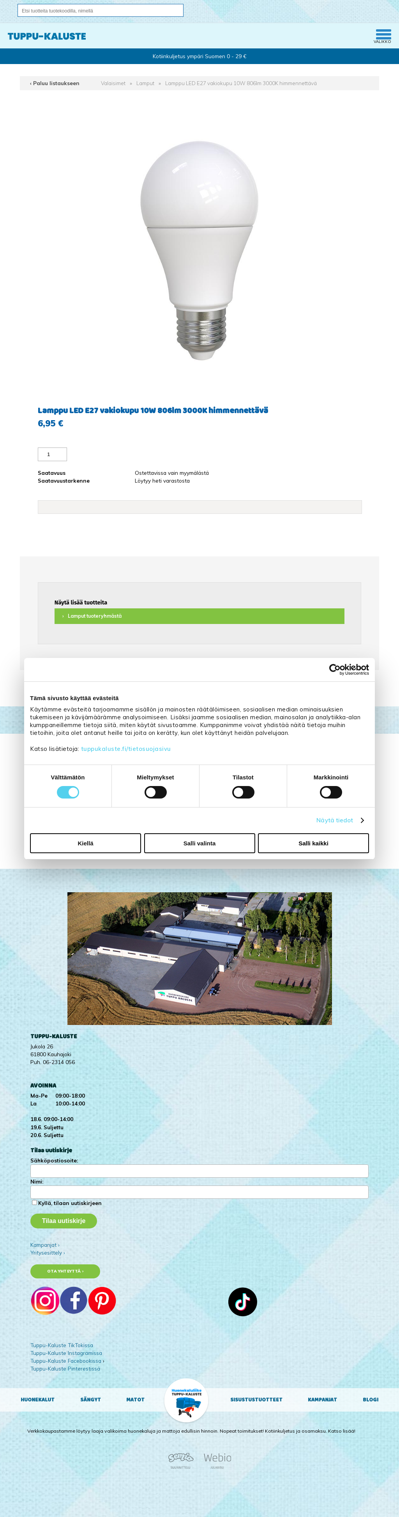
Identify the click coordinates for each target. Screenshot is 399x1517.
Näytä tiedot (334, 820)
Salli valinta (200, 843)
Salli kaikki (313, 843)
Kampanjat (322, 1400)
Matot (135, 1400)
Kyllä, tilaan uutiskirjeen (70, 1203)
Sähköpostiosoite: (54, 1160)
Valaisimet (113, 83)
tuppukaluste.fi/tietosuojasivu (126, 748)
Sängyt (90, 1400)
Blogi (370, 1400)
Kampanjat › (45, 1244)
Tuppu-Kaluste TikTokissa (61, 1345)
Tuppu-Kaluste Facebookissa (65, 1360)
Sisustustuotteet (256, 1400)
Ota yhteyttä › (65, 1271)
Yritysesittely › (47, 1252)
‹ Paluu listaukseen (54, 83)
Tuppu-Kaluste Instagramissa (66, 1352)
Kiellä (85, 843)
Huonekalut (38, 1400)
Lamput (145, 83)
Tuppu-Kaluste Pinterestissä (65, 1368)
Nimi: (36, 1181)
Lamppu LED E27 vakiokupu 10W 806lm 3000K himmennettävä (241, 83)
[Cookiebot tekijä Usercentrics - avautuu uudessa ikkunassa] (335, 670)
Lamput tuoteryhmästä (95, 616)
